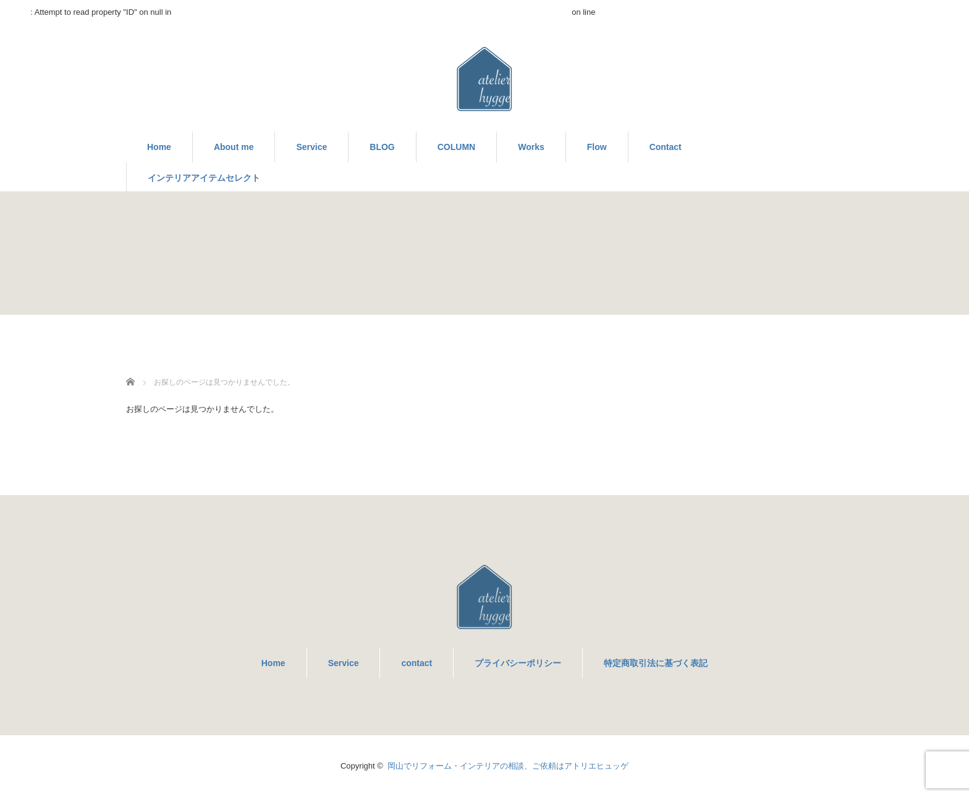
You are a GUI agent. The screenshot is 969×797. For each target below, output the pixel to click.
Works (531, 147)
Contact (666, 147)
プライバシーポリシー (518, 663)
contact (416, 663)
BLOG (382, 147)
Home (159, 147)
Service (311, 147)
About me (234, 147)
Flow (597, 147)
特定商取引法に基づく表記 (656, 663)
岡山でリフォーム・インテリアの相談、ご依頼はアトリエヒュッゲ (507, 765)
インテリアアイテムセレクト (204, 178)
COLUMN (456, 147)
